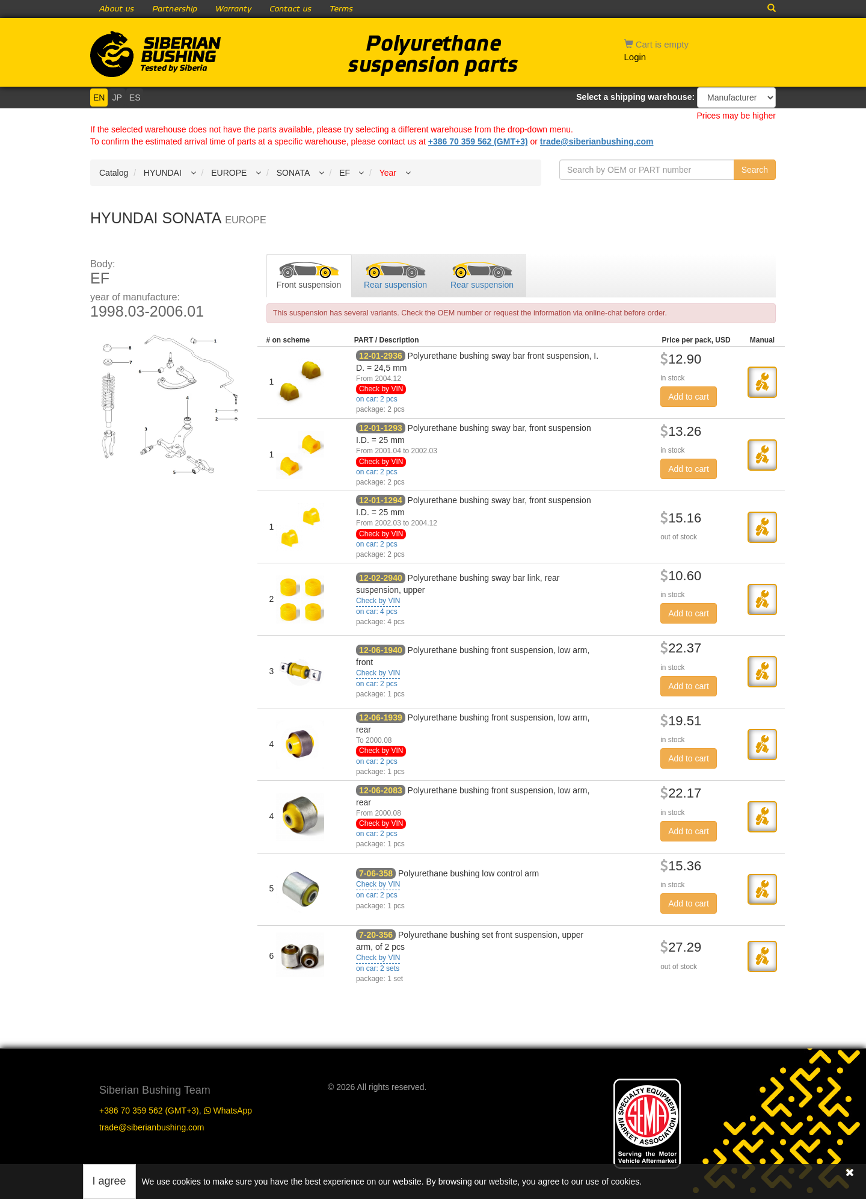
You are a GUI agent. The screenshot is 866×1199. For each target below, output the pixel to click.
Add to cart (688, 396)
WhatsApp (228, 1110)
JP (116, 97)
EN (99, 97)
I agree (109, 1181)
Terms (341, 9)
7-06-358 (376, 873)
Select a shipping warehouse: (635, 97)
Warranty (233, 9)
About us (116, 9)
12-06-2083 (380, 790)
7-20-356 (376, 935)
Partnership (174, 9)
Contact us (290, 9)
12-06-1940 (380, 650)
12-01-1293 (380, 428)
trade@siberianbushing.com (597, 141)
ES (135, 97)
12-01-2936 (380, 356)
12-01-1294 (380, 500)
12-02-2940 (380, 578)
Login (635, 57)
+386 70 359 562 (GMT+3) (478, 141)
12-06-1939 (380, 717)
